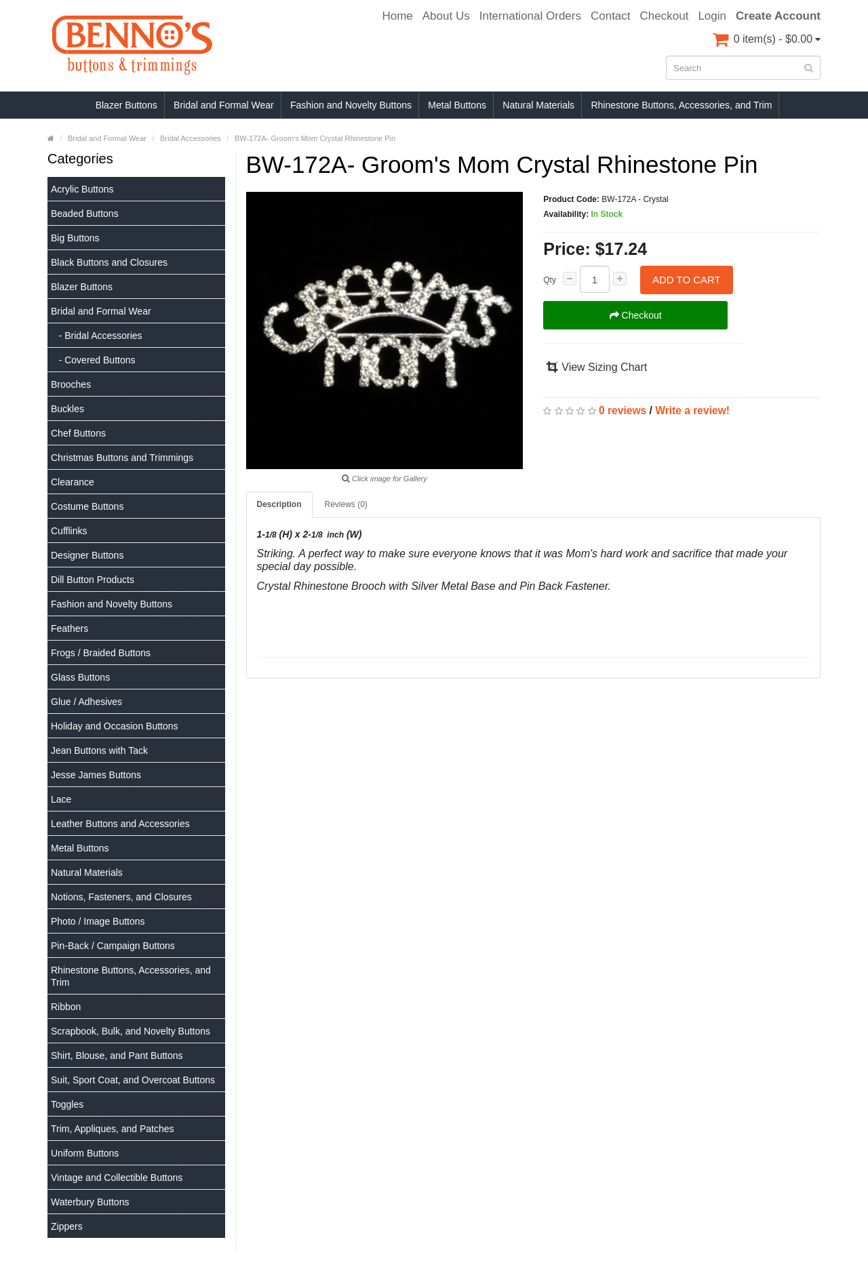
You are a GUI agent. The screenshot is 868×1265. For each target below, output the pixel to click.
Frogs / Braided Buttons (101, 652)
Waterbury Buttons (90, 1202)
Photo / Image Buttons (98, 921)
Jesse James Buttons (96, 774)
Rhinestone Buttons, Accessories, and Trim (681, 105)
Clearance (72, 482)
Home (397, 16)
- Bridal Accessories (96, 335)
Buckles (67, 408)
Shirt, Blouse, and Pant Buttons (117, 1055)
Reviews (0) (346, 504)
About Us (446, 16)
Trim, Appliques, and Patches (112, 1128)
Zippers (67, 1226)
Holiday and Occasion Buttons (114, 726)
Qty (549, 280)
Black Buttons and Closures (109, 262)
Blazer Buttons (126, 105)
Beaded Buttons (85, 213)
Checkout (664, 16)
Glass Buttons (80, 677)
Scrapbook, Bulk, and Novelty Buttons (130, 1031)
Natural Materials (538, 105)
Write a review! (692, 410)
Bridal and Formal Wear (224, 105)
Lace (61, 799)
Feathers (69, 628)
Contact (611, 16)
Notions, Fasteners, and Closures (121, 896)
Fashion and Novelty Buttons (351, 105)
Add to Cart (686, 279)
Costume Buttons (87, 506)
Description (279, 504)
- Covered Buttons (93, 360)
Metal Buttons (457, 105)
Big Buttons (75, 238)
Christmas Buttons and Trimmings (122, 457)
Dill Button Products (92, 579)
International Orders (530, 16)
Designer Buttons (87, 555)
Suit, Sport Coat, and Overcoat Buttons (133, 1080)
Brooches (71, 384)
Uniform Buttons (85, 1153)
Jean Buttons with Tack (99, 750)
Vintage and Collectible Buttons (116, 1177)
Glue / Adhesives (86, 701)
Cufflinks (69, 530)
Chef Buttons (78, 433)
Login (712, 16)
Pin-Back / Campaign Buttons (113, 945)
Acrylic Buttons (82, 189)
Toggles (67, 1104)
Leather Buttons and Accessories (120, 823)
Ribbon (66, 1006)
